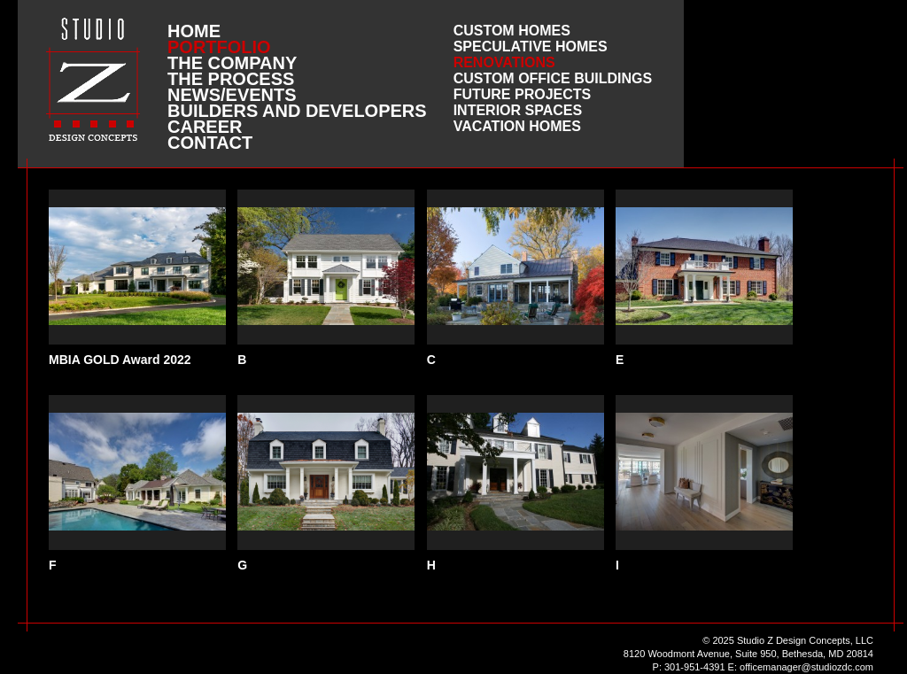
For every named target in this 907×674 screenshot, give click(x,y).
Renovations (504, 62)
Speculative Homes (531, 46)
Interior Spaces (518, 110)
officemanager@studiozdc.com (806, 667)
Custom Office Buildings (553, 78)
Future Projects (523, 94)
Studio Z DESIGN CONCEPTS (93, 79)
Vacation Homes (517, 126)
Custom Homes (512, 30)
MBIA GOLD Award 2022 (120, 359)
